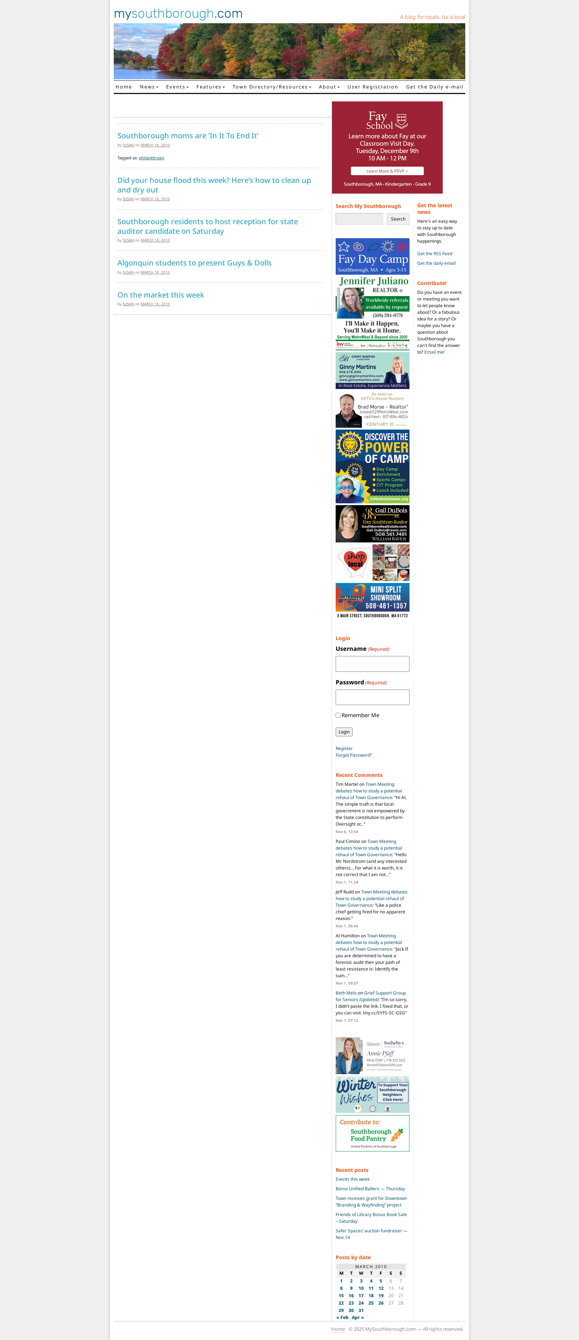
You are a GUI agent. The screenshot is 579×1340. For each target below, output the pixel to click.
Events (175, 86)
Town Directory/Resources (270, 86)
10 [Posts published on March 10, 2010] (361, 1288)
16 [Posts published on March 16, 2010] (351, 1295)
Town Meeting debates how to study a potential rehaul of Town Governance (369, 791)
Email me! (434, 352)
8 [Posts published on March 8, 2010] (341, 1288)
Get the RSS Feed (434, 253)
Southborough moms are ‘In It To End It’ (187, 135)
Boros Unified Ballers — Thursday (370, 1188)
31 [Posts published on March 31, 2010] (361, 1310)
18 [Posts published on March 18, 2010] (371, 1295)
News (147, 86)
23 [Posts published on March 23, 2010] (351, 1303)
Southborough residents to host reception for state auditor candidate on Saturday (207, 226)
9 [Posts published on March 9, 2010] (351, 1288)
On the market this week (160, 295)
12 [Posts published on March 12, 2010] (381, 1288)
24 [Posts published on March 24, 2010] (361, 1303)
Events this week (353, 1179)
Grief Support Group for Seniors (371, 996)
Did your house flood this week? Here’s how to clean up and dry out (214, 185)
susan (128, 144)
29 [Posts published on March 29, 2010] (341, 1310)
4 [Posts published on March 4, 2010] (371, 1281)
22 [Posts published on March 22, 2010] (341, 1303)
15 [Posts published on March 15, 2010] (341, 1295)
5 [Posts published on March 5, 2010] (381, 1281)
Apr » (358, 1317)
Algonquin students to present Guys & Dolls (194, 263)
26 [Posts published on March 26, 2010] (381, 1303)
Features (209, 86)
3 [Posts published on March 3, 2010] (361, 1281)
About (327, 86)
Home (124, 86)
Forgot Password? (354, 755)
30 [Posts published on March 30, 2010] (351, 1310)
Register (344, 748)
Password (361, 682)
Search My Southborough (368, 205)
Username (363, 649)
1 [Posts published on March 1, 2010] (341, 1281)
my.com (178, 13)
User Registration (372, 86)
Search (398, 219)
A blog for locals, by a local (432, 17)
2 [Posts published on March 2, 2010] (351, 1281)
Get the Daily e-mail (434, 86)
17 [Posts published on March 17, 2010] (361, 1295)
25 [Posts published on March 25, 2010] (371, 1303)
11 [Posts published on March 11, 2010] (371, 1288)
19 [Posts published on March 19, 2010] (381, 1295)
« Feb (342, 1317)
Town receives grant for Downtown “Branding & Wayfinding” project (371, 1201)
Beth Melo (346, 993)
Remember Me (360, 715)
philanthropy (151, 157)
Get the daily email (436, 263)
